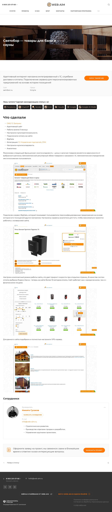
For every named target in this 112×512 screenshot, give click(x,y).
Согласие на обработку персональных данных (91, 502)
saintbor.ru (7, 90)
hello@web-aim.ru (35, 479)
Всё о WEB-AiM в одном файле (74, 494)
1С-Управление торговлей (29, 142)
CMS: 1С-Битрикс (14, 123)
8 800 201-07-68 (9, 5)
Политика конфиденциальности (86, 500)
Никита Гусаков (30, 410)
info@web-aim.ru (29, 422)
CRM (44, 142)
